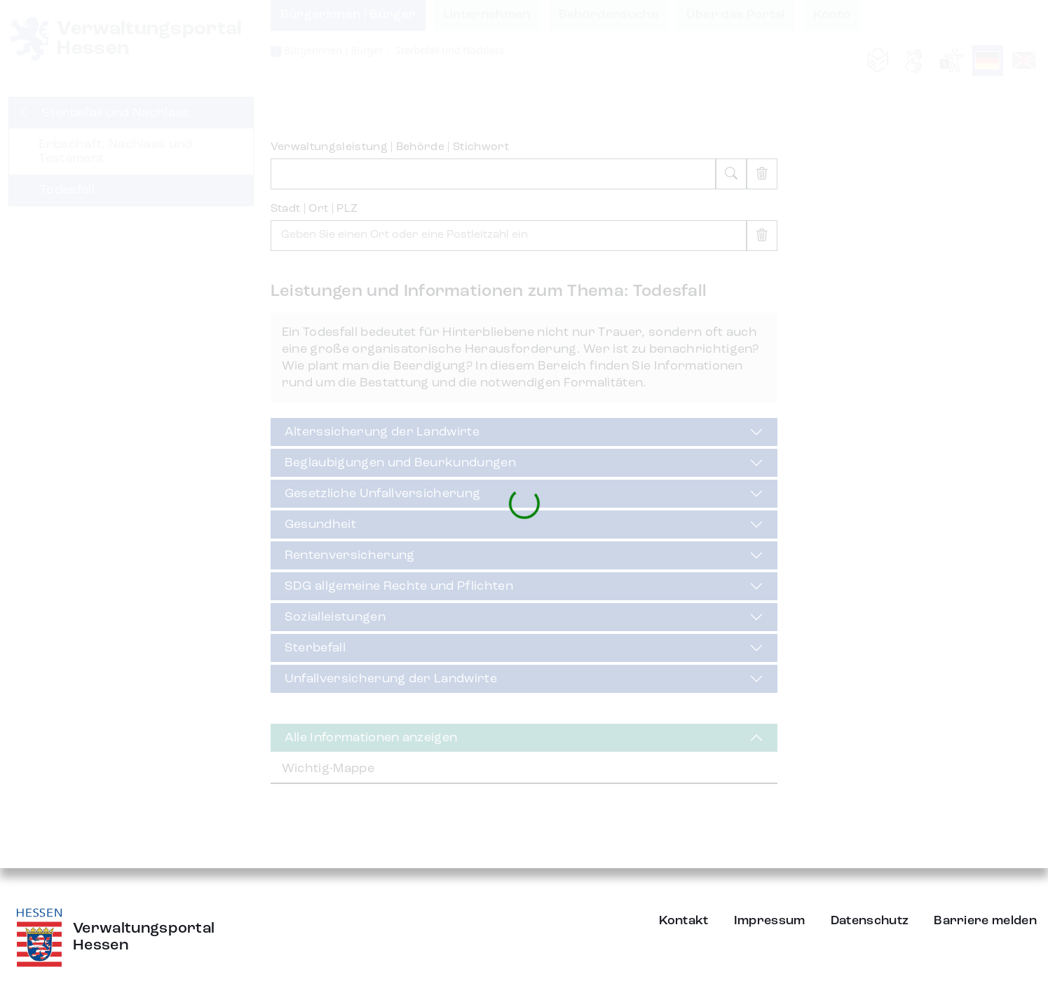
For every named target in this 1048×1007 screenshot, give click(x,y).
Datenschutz (870, 920)
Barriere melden (985, 920)
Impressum (769, 920)
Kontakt (684, 920)
